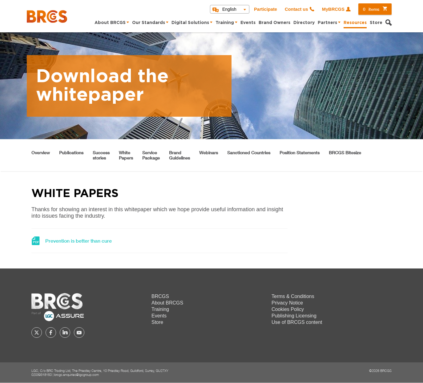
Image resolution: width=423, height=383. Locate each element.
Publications (71, 152)
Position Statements (300, 152)
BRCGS (160, 296)
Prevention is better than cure (78, 241)
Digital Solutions (190, 23)
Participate (265, 9)
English (229, 9)
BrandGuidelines (179, 155)
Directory (304, 23)
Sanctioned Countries (248, 152)
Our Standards (148, 23)
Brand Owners (274, 23)
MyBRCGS (333, 9)
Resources (355, 23)
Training (225, 23)
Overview (40, 152)
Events (248, 23)
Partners (327, 23)
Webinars (208, 152)
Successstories (101, 155)
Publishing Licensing (294, 315)
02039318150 (41, 375)
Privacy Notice (287, 302)
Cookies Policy (288, 309)
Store (376, 23)
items (371, 9)
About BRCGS (110, 23)
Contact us (296, 9)
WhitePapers (126, 155)
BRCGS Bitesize (345, 152)
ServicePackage (151, 155)
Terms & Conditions (293, 296)
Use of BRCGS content (297, 322)
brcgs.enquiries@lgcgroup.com (76, 375)
